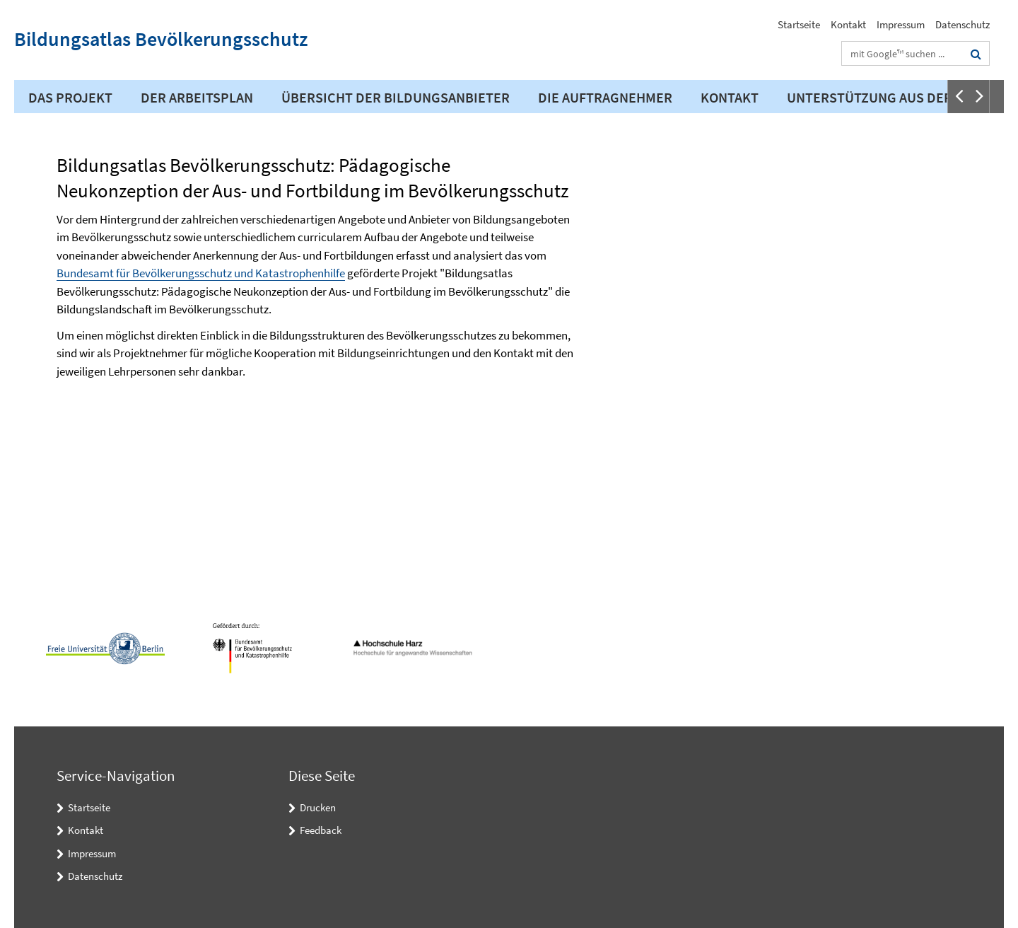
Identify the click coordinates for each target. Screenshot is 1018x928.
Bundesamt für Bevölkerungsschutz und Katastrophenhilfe (201, 273)
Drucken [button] (318, 807)
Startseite (799, 24)
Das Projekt (70, 97)
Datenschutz (962, 24)
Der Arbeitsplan (197, 97)
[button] (958, 96)
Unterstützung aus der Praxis (893, 97)
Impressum (901, 24)
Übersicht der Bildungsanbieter (395, 97)
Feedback (320, 830)
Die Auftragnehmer (605, 97)
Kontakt (848, 24)
